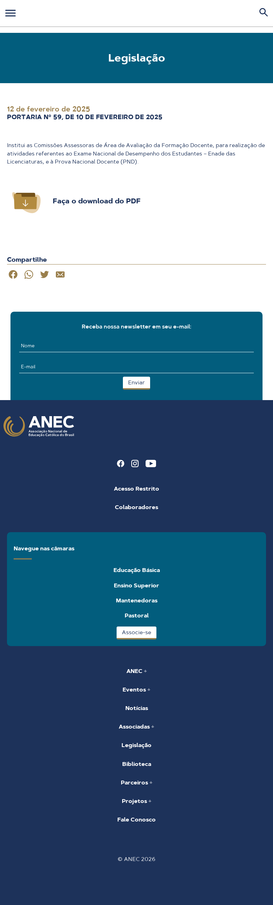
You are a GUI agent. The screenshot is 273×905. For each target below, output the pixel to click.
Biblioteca (136, 764)
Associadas (135, 726)
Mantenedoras (136, 600)
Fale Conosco (136, 819)
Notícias (136, 708)
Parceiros (135, 782)
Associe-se (136, 632)
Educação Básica (136, 570)
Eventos (135, 689)
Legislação (136, 745)
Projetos (135, 801)
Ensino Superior (136, 585)
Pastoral (137, 615)
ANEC (135, 671)
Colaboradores (136, 507)
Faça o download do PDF (97, 200)
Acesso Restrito (136, 488)
